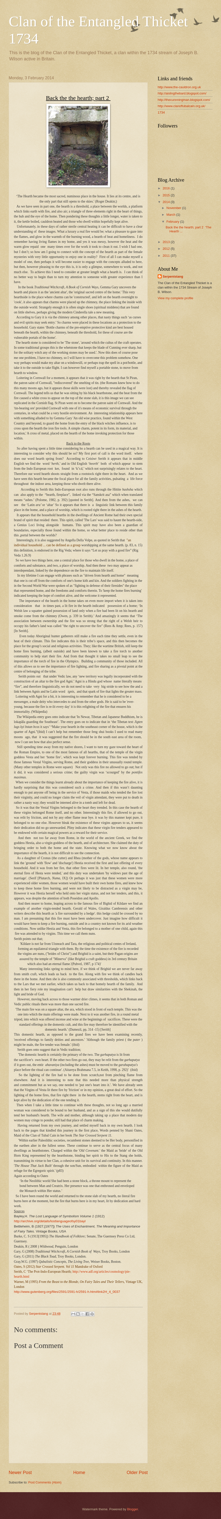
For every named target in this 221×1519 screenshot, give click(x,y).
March (171, 214)
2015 (167, 195)
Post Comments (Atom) (45, 1482)
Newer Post (20, 1472)
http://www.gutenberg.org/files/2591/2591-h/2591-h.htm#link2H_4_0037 (67, 1292)
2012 (167, 249)
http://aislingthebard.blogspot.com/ (182, 93)
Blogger (132, 1509)
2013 (167, 242)
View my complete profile (175, 298)
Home (79, 1472)
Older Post (137, 1472)
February (173, 221)
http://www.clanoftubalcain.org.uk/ (181, 106)
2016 (167, 188)
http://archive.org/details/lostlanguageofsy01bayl (50, 1221)
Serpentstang (173, 276)
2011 (167, 255)
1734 (161, 112)
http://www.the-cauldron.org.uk (179, 87)
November (174, 208)
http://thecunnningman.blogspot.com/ (184, 100)
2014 (167, 202)
